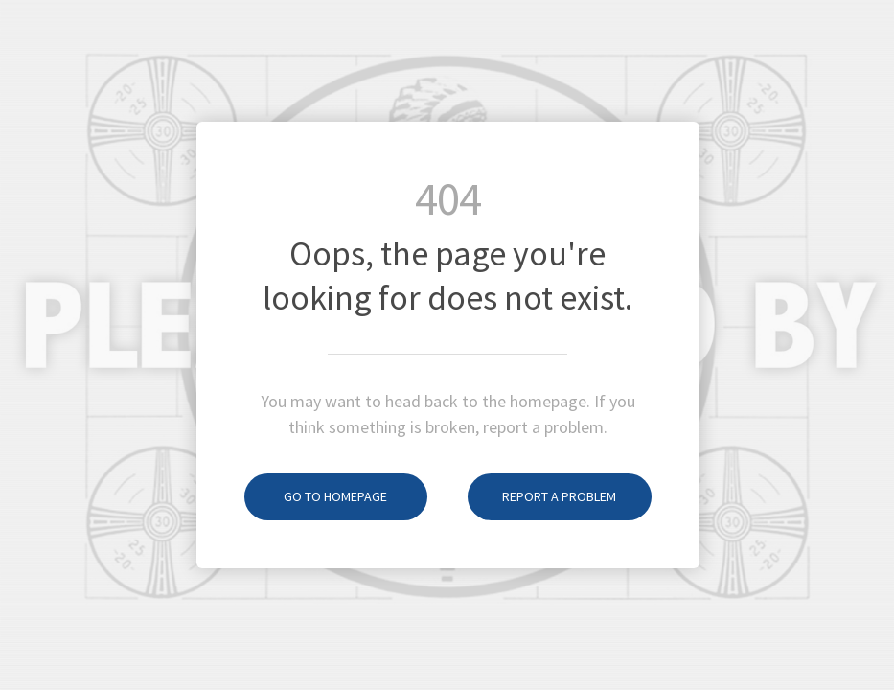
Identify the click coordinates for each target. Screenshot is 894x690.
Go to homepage (316, 496)
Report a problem (542, 496)
